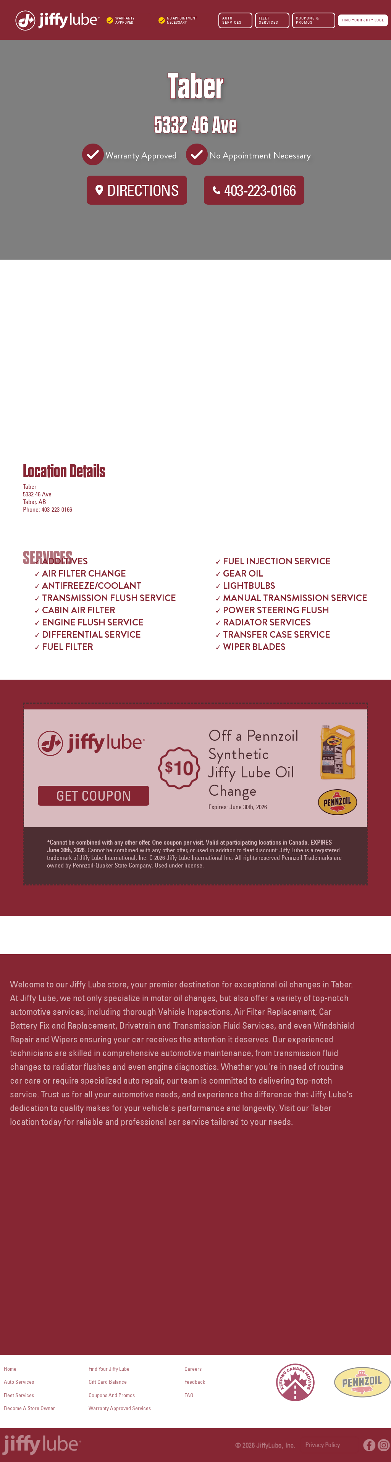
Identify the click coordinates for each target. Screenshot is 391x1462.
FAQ (189, 1395)
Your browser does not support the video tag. (195, 1253)
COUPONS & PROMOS (307, 20)
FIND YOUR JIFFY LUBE (363, 20)
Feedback (194, 1381)
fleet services (19, 1395)
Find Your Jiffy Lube (109, 1368)
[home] (50, 20)
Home (10, 1368)
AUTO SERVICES (232, 20)
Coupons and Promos (112, 1395)
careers (193, 1368)
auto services (19, 1381)
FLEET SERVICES (268, 20)
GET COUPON (93, 795)
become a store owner (29, 1408)
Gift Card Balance (108, 1381)
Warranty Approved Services (120, 1408)
